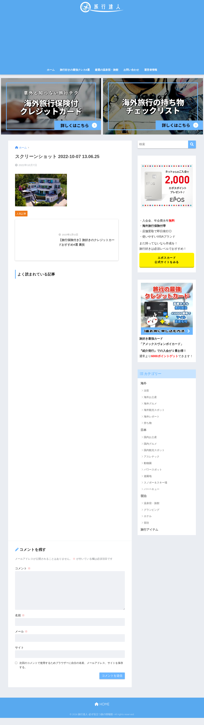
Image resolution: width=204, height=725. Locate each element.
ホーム (51, 69)
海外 (143, 383)
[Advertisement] (102, 40)
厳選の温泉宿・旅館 (106, 69)
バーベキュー (151, 489)
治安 (146, 390)
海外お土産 (150, 397)
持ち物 (148, 423)
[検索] (192, 144)
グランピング (151, 510)
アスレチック (151, 457)
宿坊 (146, 523)
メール (21, 634)
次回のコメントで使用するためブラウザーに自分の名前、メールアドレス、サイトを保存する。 (71, 667)
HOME (102, 707)
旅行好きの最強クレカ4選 (75, 69)
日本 (143, 430)
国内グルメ (150, 444)
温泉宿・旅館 (151, 503)
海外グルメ (150, 403)
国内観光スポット (154, 450)
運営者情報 (150, 69)
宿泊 (143, 496)
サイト (19, 650)
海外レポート (151, 416)
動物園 (148, 463)
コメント (23, 571)
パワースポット (153, 470)
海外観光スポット (154, 410)
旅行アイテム (149, 530)
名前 (20, 618)
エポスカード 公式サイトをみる (167, 260)
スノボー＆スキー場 (155, 483)
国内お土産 (150, 437)
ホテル (148, 516)
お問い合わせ (131, 69)
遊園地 (148, 476)
